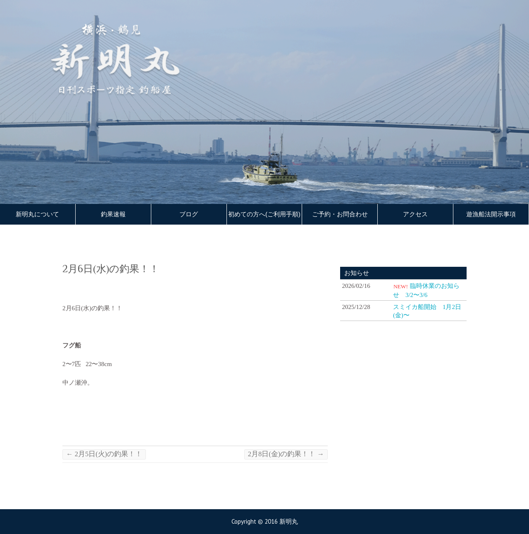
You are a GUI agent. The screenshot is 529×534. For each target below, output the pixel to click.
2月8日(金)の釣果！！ (286, 454)
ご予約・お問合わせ (340, 214)
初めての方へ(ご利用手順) (264, 214)
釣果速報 (113, 214)
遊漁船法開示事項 (491, 214)
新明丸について (37, 214)
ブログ (188, 214)
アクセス (415, 214)
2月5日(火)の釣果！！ (104, 454)
